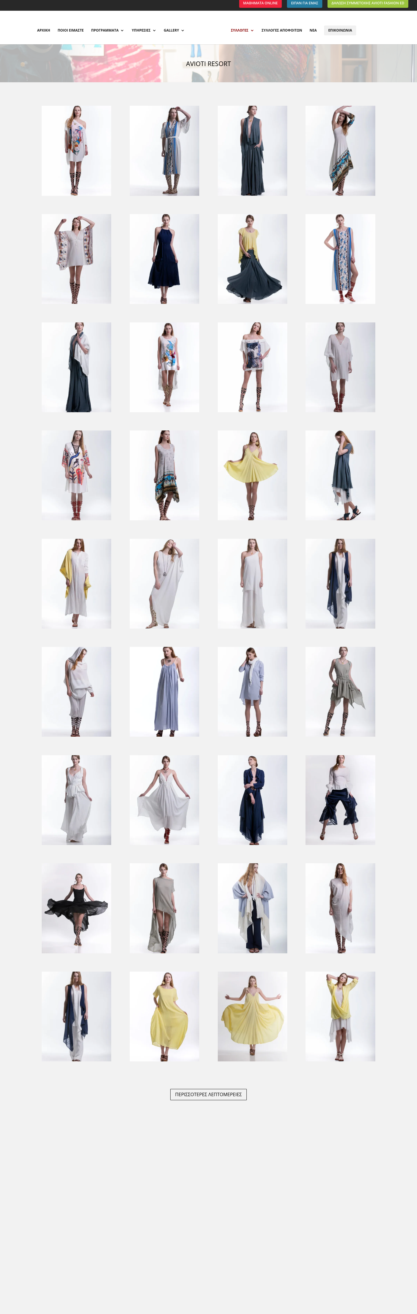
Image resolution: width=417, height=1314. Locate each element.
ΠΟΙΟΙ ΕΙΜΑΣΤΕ (71, 30)
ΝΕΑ (313, 30)
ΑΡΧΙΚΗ (43, 30)
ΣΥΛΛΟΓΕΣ (239, 30)
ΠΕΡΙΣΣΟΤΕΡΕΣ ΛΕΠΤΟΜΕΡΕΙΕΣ (208, 1094)
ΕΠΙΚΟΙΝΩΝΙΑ (340, 30)
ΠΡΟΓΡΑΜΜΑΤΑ (105, 30)
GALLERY (171, 30)
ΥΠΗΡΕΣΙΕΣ (141, 30)
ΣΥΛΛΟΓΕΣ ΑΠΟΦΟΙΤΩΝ (281, 30)
